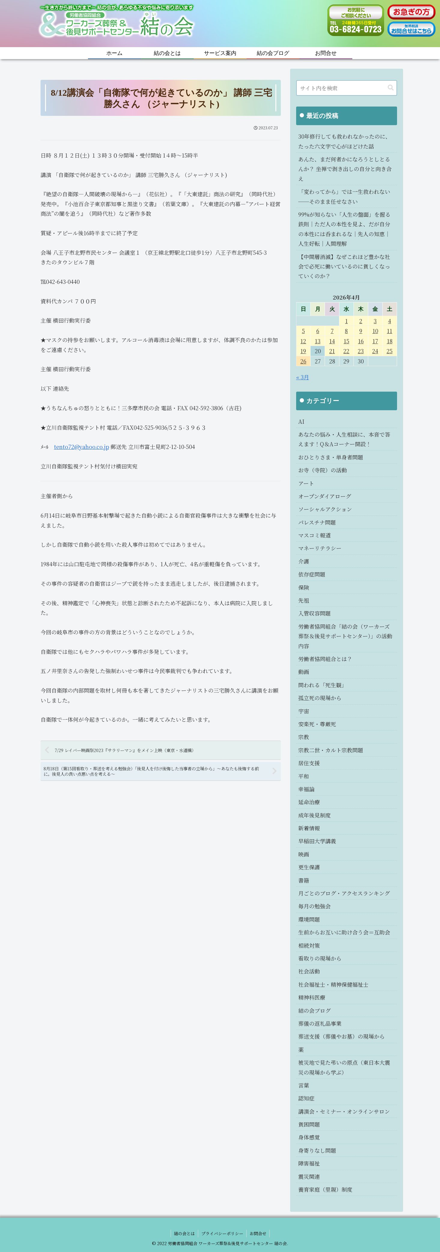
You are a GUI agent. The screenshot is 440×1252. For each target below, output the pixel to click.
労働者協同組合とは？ (325, 659)
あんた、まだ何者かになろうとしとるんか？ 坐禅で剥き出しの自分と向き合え (345, 168)
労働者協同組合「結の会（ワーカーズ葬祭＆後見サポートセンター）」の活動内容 (345, 636)
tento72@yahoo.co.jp (81, 446)
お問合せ (258, 1233)
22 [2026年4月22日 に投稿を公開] (346, 351)
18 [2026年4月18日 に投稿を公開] (390, 341)
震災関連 (309, 1176)
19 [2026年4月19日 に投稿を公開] (303, 351)
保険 (303, 587)
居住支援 (309, 763)
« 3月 (302, 377)
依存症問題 (311, 574)
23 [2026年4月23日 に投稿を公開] (361, 351)
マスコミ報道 (314, 535)
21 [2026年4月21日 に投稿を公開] (332, 351)
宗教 (303, 737)
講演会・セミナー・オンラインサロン (344, 1111)
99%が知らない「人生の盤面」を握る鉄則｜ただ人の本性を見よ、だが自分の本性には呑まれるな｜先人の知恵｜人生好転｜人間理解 (344, 228)
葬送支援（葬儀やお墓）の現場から (341, 1036)
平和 (303, 776)
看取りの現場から (319, 958)
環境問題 (309, 919)
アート (306, 483)
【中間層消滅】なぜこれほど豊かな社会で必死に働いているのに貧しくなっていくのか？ (344, 266)
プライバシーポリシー (222, 1233)
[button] (390, 87)
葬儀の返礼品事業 (319, 1023)
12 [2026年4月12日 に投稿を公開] (303, 341)
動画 (303, 672)
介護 (303, 561)
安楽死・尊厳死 (317, 724)
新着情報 (309, 828)
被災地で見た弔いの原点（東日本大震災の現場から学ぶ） (344, 1067)
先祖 (303, 600)
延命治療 (309, 802)
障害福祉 (309, 1163)
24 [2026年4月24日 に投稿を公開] (375, 351)
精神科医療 (311, 997)
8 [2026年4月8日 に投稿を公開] (346, 331)
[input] (346, 88)
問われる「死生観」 (322, 685)
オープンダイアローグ (324, 496)
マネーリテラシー (319, 548)
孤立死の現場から (319, 698)
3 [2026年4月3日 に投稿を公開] (375, 321)
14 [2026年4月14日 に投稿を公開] (332, 341)
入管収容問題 (314, 613)
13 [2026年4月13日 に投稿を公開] (317, 341)
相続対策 (309, 945)
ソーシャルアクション (325, 509)
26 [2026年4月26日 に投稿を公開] (303, 361)
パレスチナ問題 (317, 522)
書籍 (303, 880)
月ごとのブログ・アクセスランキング (344, 893)
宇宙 (303, 711)
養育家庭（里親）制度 (325, 1189)
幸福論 (306, 789)
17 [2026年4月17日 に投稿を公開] (375, 341)
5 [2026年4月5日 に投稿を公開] (303, 331)
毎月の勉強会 (314, 906)
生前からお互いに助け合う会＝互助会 (344, 932)
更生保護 (309, 867)
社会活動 (309, 971)
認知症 (306, 1098)
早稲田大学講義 (317, 841)
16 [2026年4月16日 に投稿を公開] (361, 341)
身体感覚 (309, 1137)
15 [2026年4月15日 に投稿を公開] (346, 341)
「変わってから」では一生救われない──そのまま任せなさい (344, 196)
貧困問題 (309, 1124)
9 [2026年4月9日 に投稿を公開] (360, 331)
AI (301, 421)
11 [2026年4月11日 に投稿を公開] (389, 331)
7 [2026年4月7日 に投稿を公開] (332, 331)
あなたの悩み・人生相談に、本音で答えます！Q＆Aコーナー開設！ (344, 439)
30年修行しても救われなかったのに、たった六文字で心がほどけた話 (344, 141)
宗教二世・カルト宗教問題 (330, 750)
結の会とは (184, 1233)
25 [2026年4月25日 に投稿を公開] (390, 351)
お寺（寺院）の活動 (322, 470)
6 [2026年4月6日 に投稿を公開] (317, 331)
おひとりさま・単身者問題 (330, 457)
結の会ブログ (314, 1010)
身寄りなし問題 (317, 1150)
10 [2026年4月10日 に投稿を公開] (375, 331)
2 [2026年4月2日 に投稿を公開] (360, 321)
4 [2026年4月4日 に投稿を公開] (389, 321)
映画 (303, 854)
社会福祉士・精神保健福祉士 (333, 984)
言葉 (303, 1085)
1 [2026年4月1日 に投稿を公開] (346, 321)
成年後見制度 (314, 815)
